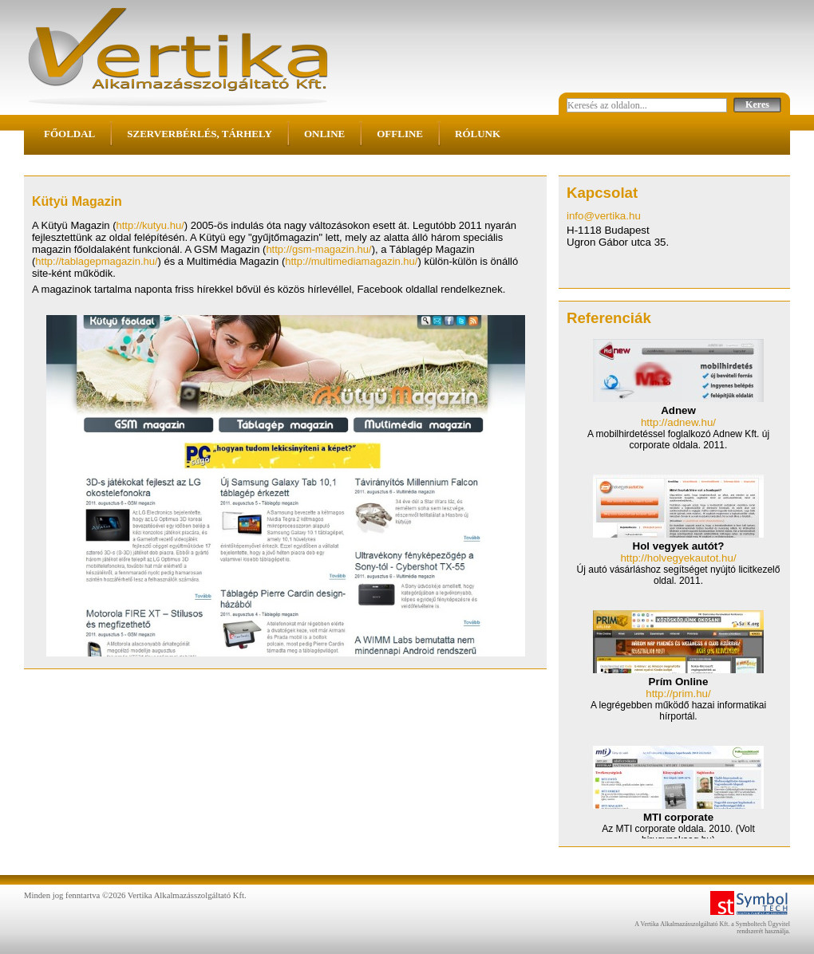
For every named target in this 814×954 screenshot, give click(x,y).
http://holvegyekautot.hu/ (678, 558)
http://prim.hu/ (678, 694)
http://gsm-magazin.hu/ (318, 249)
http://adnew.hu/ (678, 422)
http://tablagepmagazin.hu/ (96, 261)
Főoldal (69, 134)
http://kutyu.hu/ (150, 225)
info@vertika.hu (604, 216)
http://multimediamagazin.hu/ (351, 261)
